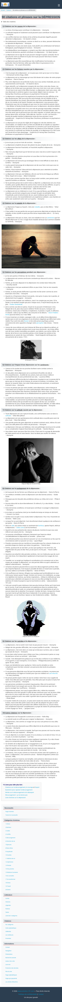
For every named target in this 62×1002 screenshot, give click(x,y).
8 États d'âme (9, 848)
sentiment (50, 218)
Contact (7, 947)
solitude (8, 416)
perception (40, 323)
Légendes (8, 905)
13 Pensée (8, 865)
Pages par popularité (11, 978)
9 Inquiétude (8, 851)
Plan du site (8, 971)
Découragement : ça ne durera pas (16, 795)
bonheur (41, 526)
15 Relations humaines (11, 872)
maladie (37, 207)
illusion (26, 321)
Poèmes (7, 909)
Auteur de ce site (10, 961)
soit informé (53, 673)
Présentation (8, 954)
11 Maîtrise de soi (10, 858)
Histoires (7, 902)
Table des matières (9, 22)
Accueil (3, 10)
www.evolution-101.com (26, 991)
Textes (7, 912)
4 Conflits (8, 834)
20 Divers (8, 889)
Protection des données (11, 968)
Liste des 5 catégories (11, 916)
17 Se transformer (10, 879)
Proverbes (8, 938)
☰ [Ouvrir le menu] (59, 5)
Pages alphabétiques (11, 975)
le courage (29, 787)
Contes (7, 898)
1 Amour (7, 824)
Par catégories (9, 924)
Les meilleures (9, 935)
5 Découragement (10, 837)
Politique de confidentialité (27, 994)
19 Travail (8, 886)
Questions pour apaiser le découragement (18, 790)
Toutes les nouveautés (11, 815)
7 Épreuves (8, 844)
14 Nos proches (9, 869)
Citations (8, 10)
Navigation (8, 951)
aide (12, 526)
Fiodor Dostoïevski (16, 304)
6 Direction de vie (10, 841)
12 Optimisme (9, 862)
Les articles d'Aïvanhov (11, 982)
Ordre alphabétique (10, 928)
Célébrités (8, 931)
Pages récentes (9, 811)
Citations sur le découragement (15, 787)
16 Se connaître (9, 876)
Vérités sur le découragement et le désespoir (19, 792)
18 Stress (7, 882)
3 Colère (7, 831)
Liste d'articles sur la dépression (15, 797)
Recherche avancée (10, 957)
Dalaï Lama (20, 527)
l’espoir (37, 787)
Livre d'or (7, 964)
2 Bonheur (8, 827)
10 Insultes (8, 855)
